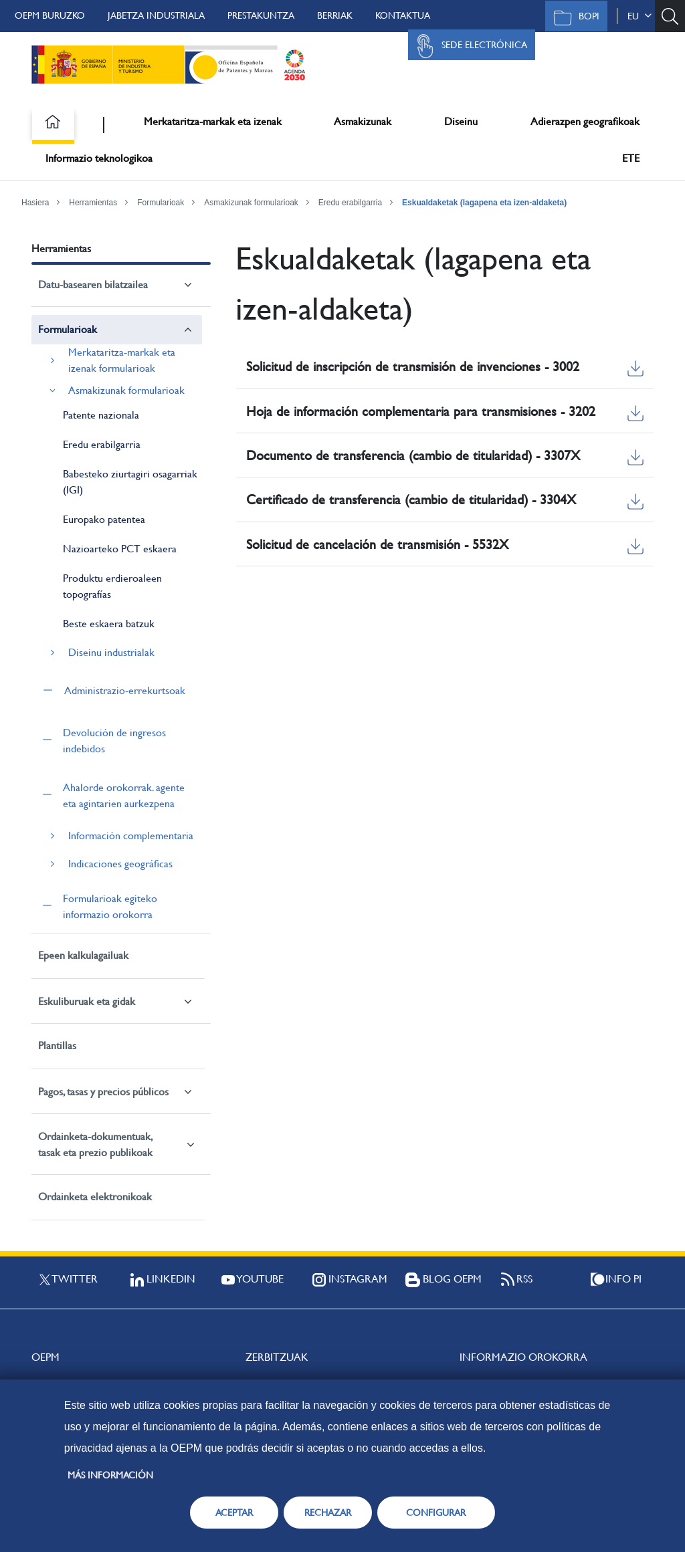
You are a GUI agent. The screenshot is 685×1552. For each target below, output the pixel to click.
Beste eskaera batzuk (109, 623)
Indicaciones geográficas (120, 863)
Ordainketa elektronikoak (95, 1196)
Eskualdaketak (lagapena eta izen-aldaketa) (484, 202)
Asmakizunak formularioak (251, 202)
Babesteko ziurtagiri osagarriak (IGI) (130, 481)
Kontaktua (402, 15)
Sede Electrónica (468, 46)
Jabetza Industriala (156, 15)
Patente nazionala (101, 415)
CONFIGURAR (436, 1512)
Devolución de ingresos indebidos (114, 740)
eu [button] (639, 16)
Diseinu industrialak (111, 652)
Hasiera (35, 202)
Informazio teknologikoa (99, 158)
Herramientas (93, 202)
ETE (631, 158)
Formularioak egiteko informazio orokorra (110, 906)
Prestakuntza (260, 15)
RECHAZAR (327, 1512)
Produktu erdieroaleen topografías (112, 586)
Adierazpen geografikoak (585, 121)
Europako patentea (104, 519)
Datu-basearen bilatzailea (93, 284)
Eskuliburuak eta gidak (86, 1001)
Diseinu (461, 121)
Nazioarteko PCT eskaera (120, 548)
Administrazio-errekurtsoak (124, 690)
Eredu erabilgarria (350, 202)
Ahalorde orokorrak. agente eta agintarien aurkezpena (124, 795)
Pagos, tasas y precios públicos (103, 1091)
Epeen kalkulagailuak (83, 955)
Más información (110, 1475)
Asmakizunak (362, 121)
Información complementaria (130, 835)
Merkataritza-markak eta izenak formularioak (121, 360)
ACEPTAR (234, 1512)
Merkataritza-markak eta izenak (213, 121)
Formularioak (160, 202)
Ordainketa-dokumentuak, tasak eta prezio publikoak (95, 1144)
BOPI (573, 17)
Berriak (335, 15)
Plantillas (57, 1045)
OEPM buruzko (50, 15)
